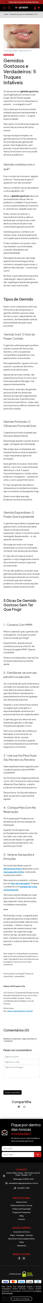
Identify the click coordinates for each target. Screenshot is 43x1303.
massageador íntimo (13, 872)
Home (6, 14)
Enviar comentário (12, 1092)
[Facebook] (19, 1258)
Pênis (21, 1242)
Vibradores (21, 1245)
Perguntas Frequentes (21, 1212)
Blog (22, 1216)
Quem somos (21, 1202)
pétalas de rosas (28, 886)
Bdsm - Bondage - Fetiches (21, 1235)
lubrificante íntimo (12, 868)
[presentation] (20, 1083)
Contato (21, 1219)
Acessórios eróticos (21, 1232)
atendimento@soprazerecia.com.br (21, 1183)
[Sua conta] (35, 7)
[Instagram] (24, 1258)
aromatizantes (10, 889)
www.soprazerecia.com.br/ (20, 1011)
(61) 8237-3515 (21, 1188)
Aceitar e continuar (21, 1299)
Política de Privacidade (21, 1209)
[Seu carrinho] (38, 7)
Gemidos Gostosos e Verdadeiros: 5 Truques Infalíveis (24, 14)
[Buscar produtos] (9, 8)
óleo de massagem (20, 883)
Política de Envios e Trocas (21, 1205)
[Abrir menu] (4, 8)
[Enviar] (37, 1154)
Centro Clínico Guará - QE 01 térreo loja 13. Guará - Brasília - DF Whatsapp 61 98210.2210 (21, 1176)
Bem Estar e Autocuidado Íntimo (21, 1239)
